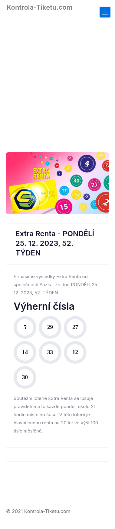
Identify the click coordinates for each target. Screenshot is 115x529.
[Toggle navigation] (105, 12)
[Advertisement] (57, 77)
